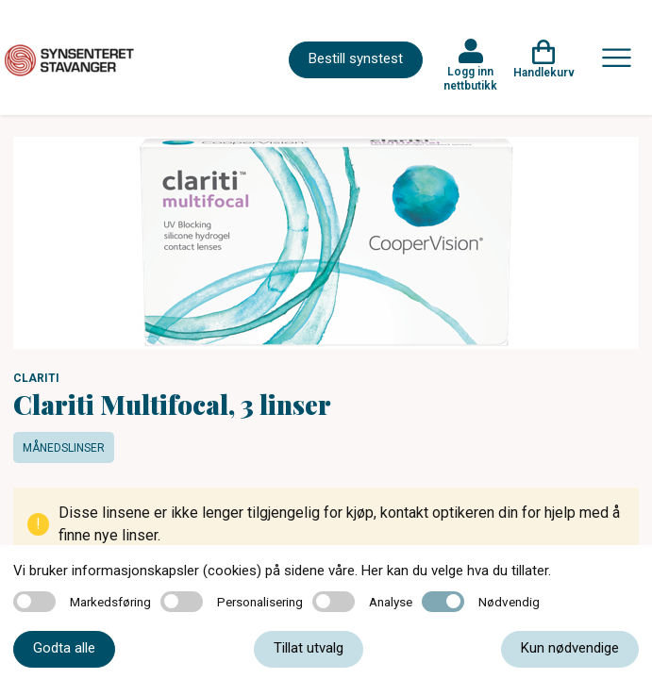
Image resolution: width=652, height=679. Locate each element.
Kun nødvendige (570, 647)
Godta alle (64, 647)
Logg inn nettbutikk (470, 78)
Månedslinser (64, 448)
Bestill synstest (356, 58)
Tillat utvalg (308, 647)
